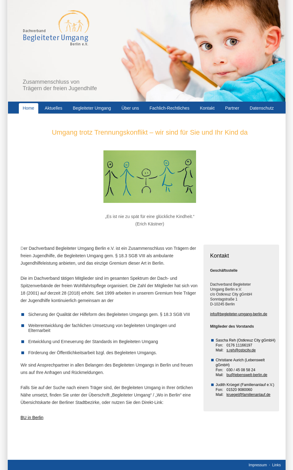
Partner (232, 108)
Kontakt (207, 108)
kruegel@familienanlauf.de (248, 394)
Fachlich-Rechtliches (169, 108)
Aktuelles (53, 108)
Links (276, 465)
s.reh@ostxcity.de (241, 350)
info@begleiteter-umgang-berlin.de (238, 314)
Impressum (258, 465)
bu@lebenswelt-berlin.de (247, 375)
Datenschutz (262, 108)
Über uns (130, 108)
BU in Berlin (32, 417)
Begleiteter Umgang (92, 108)
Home (28, 108)
